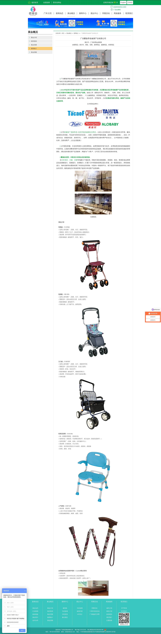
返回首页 (35, 2)
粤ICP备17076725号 (80, 629)
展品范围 (50, 614)
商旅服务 (117, 13)
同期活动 (106, 13)
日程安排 (65, 614)
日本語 (130, 2)
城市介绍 (109, 608)
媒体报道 (35, 614)
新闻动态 (59, 13)
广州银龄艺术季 (94, 614)
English (123, 2)
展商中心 (82, 13)
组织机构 (50, 611)
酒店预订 (109, 617)
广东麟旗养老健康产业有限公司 (89, 33)
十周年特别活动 (94, 611)
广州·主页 (48, 13)
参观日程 (80, 611)
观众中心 (94, 13)
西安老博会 (57, 2)
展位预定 (65, 617)
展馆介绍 (109, 611)
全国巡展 (46, 2)
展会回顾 (50, 620)
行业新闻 (35, 611)
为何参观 (80, 608)
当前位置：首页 (60, 33)
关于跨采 (124, 608)
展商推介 (76, 33)
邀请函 (65, 608)
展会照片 (35, 617)
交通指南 (109, 620)
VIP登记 (79, 614)
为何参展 (65, 611)
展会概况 (71, 13)
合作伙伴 (35, 620)
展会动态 (35, 608)
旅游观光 (109, 614)
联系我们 (129, 13)
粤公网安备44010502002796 (95, 629)
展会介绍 (50, 608)
